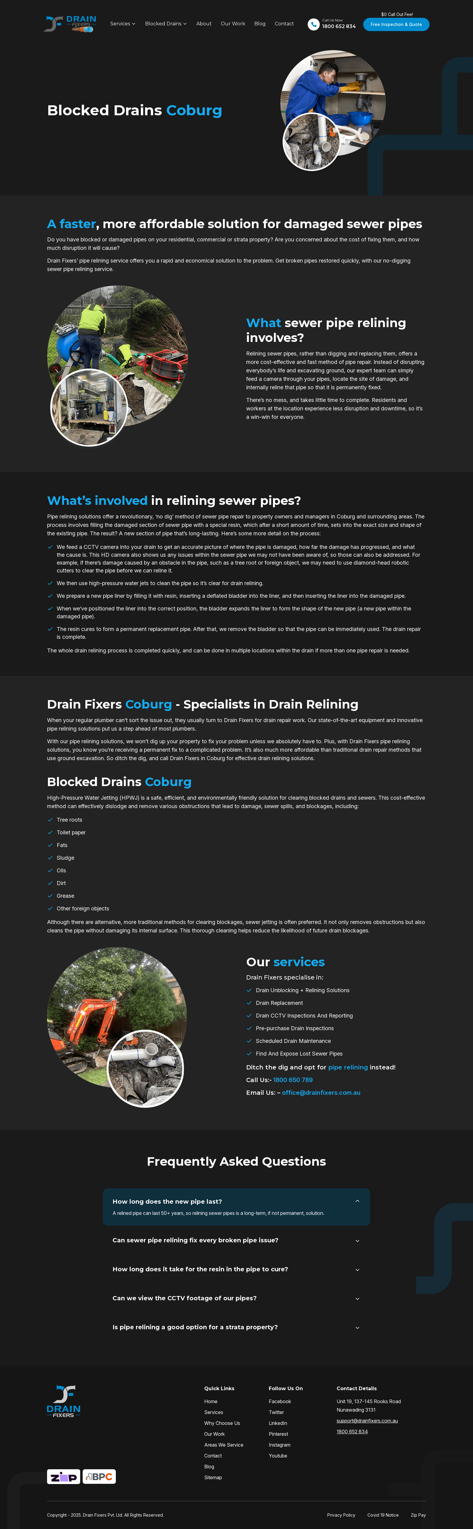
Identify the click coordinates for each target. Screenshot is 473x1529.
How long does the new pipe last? (167, 1201)
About (204, 24)
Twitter (276, 1412)
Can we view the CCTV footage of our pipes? (185, 1298)
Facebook (280, 1401)
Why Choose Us (222, 1423)
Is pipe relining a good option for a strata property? (195, 1327)
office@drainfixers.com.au (321, 1092)
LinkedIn (278, 1423)
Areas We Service (223, 1445)
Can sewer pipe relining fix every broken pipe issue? (195, 1240)
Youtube (278, 1456)
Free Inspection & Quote (396, 24)
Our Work (233, 24)
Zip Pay (418, 1515)
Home (210, 1401)
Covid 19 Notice (383, 1515)
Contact (284, 24)
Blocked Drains (163, 24)
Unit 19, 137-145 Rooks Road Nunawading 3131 (369, 1405)
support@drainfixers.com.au (367, 1421)
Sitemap (213, 1477)
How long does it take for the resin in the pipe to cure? (200, 1269)
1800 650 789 (292, 1080)
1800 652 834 (352, 1432)
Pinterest (278, 1434)
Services (120, 24)
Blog (260, 24)
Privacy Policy (341, 1515)
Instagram (279, 1445)
